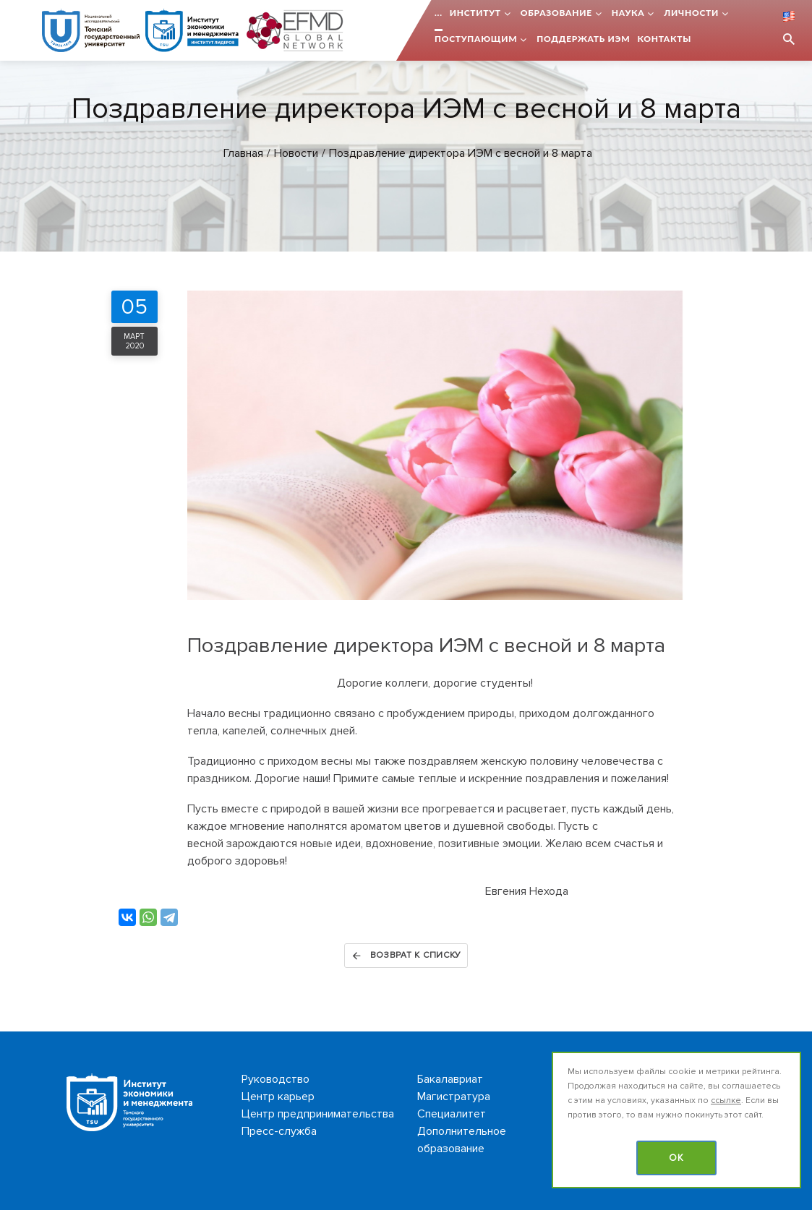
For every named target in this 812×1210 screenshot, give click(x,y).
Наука (628, 12)
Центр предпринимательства (318, 1114)
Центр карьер (278, 1096)
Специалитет (451, 1114)
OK (676, 1158)
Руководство (275, 1079)
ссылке (726, 1100)
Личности (691, 12)
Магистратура (453, 1096)
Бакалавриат (450, 1079)
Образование (556, 12)
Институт (475, 12)
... (439, 12)
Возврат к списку (406, 955)
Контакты (664, 38)
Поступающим (476, 38)
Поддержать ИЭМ (583, 38)
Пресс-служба (279, 1131)
